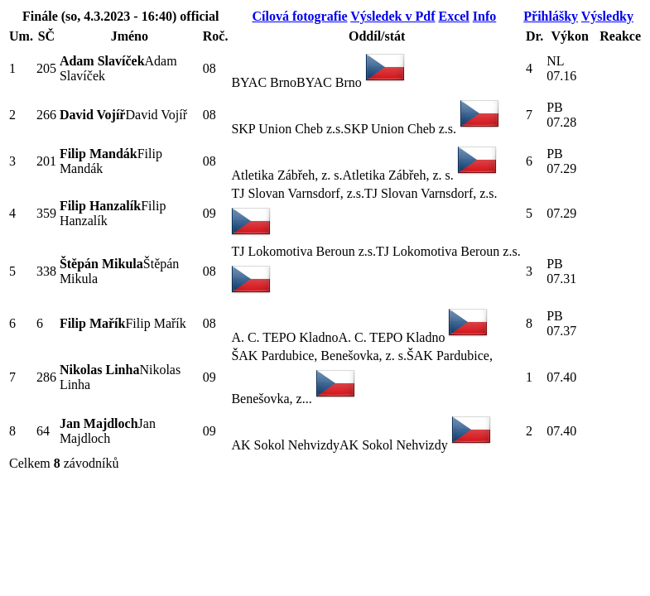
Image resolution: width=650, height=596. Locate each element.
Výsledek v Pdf (392, 16)
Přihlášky (550, 16)
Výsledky (607, 16)
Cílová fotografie (299, 16)
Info (484, 16)
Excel (453, 16)
